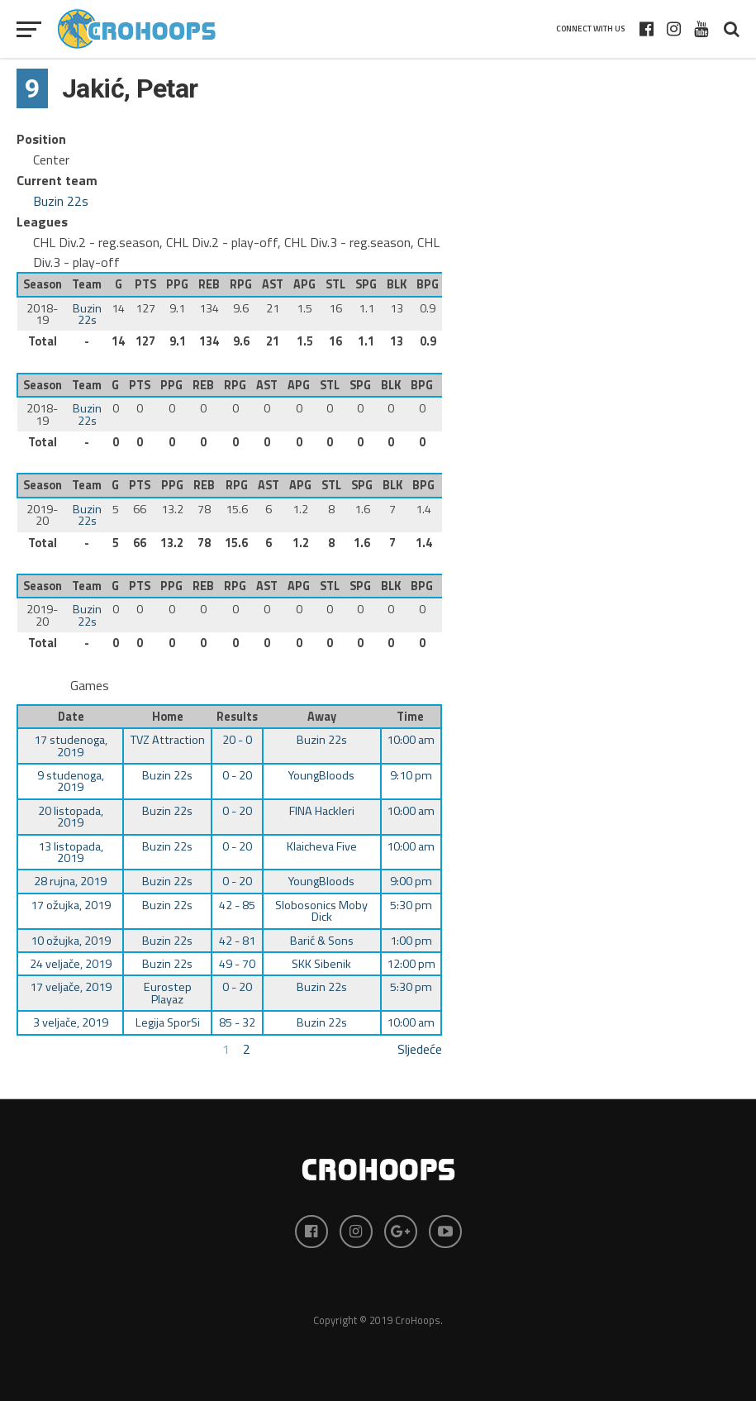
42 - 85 (237, 905)
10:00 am (411, 740)
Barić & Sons (322, 941)
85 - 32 (237, 1022)
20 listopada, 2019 (70, 817)
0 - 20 (237, 775)
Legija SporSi (168, 1022)
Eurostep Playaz (168, 993)
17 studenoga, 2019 (70, 745)
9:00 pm (411, 881)
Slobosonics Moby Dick (321, 911)
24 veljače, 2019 (71, 964)
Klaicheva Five (322, 846)
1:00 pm (411, 941)
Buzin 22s (60, 201)
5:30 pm (411, 905)
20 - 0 (237, 740)
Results (237, 717)
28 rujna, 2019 (70, 881)
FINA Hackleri (321, 811)
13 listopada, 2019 (70, 852)
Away (321, 717)
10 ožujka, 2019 (71, 941)
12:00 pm (411, 964)
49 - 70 (237, 964)
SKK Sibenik (321, 964)
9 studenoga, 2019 (70, 781)
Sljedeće (419, 1049)
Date (71, 717)
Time (410, 717)
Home (167, 717)
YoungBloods (321, 775)
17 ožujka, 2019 (71, 905)
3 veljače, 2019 (70, 1022)
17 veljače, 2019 (71, 987)
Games (89, 685)
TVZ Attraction (168, 740)
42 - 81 (237, 941)
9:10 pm (411, 775)
